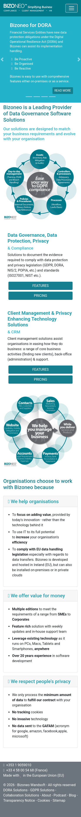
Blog (72, 795)
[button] (2, 59)
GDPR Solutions (42, 790)
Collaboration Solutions (21, 795)
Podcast (60, 795)
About (46, 795)
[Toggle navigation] (71, 8)
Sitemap (59, 800)
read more (62, 90)
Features (40, 286)
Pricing (40, 296)
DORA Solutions (15, 790)
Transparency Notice (19, 800)
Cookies (44, 800)
